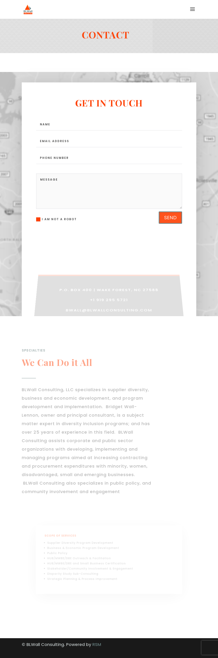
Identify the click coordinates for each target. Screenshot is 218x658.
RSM (96, 644)
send (170, 229)
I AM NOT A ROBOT (56, 231)
